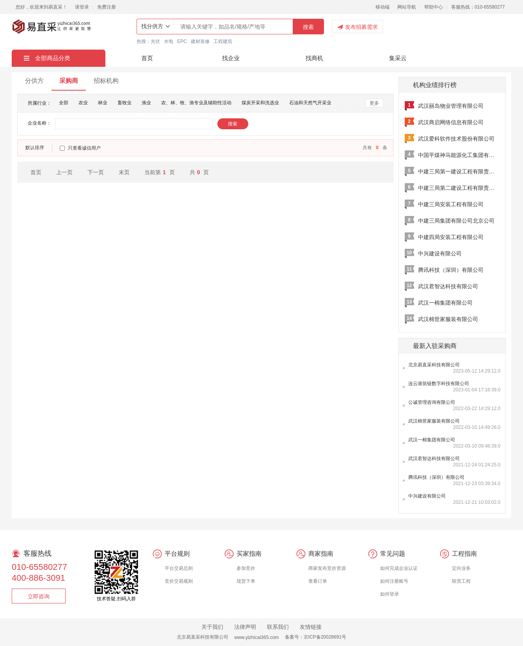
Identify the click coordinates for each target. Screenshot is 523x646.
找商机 (314, 58)
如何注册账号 (394, 581)
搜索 (308, 27)
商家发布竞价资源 (327, 568)
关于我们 (212, 627)
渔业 (146, 102)
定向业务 (461, 568)
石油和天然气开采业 (310, 102)
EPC (182, 41)
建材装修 (200, 41)
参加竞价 (246, 568)
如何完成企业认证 (399, 568)
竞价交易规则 (179, 581)
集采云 (398, 58)
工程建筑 (222, 41)
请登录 (82, 7)
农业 (83, 102)
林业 (102, 102)
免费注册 (106, 7)
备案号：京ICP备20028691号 (315, 637)
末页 (124, 172)
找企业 (231, 58)
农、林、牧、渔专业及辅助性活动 (196, 102)
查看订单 (317, 581)
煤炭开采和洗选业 (260, 102)
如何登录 (389, 594)
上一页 (64, 172)
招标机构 (106, 80)
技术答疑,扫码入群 (116, 598)
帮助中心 (433, 7)
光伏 (155, 41)
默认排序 (34, 147)
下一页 (95, 172)
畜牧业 (124, 102)
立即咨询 (39, 596)
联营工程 (461, 581)
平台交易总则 (179, 568)
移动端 (382, 7)
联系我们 (278, 627)
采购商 (68, 80)
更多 (374, 103)
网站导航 (406, 7)
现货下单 (246, 581)
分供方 (34, 80)
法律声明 (245, 627)
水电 (168, 41)
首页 (147, 58)
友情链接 (311, 627)
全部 (63, 102)
